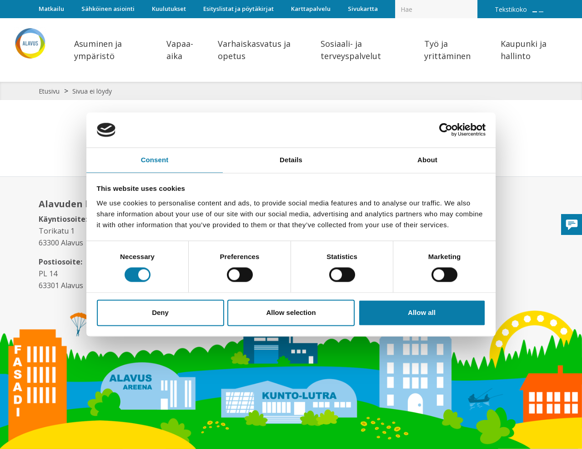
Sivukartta (363, 9)
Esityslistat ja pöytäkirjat (238, 9)
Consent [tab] (155, 159)
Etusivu (49, 91)
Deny (160, 313)
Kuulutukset (169, 9)
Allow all (422, 313)
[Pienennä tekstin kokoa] (541, 11)
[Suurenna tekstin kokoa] (534, 11)
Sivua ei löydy (92, 91)
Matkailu (51, 9)
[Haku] (472, 2)
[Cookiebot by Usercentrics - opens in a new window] (446, 129)
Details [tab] (291, 159)
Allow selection (291, 313)
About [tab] (427, 159)
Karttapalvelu (311, 9)
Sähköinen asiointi (108, 9)
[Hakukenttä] (436, 9)
